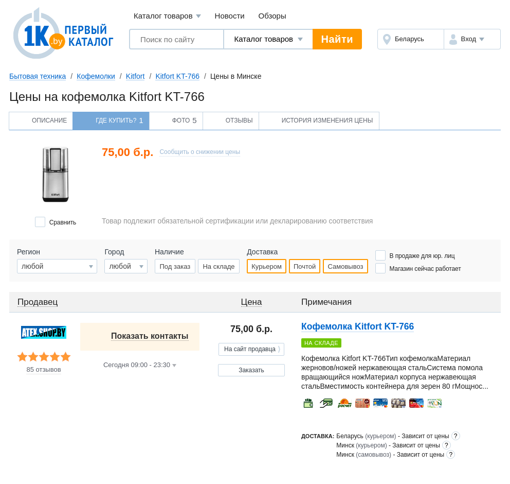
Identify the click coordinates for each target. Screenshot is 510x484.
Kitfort (135, 76)
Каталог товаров (167, 16)
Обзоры (272, 15)
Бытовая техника (37, 76)
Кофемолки (96, 76)
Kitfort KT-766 (177, 76)
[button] (472, 39)
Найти (337, 39)
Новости (230, 15)
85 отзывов (43, 369)
